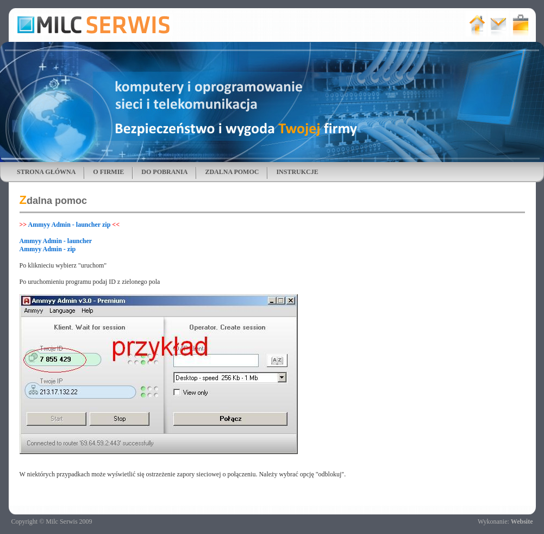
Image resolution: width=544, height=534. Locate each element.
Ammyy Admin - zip (48, 249)
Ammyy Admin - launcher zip (69, 224)
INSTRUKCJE (297, 172)
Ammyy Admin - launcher (56, 241)
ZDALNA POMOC (232, 172)
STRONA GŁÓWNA (46, 172)
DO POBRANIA (164, 172)
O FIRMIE (108, 172)
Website (522, 521)
